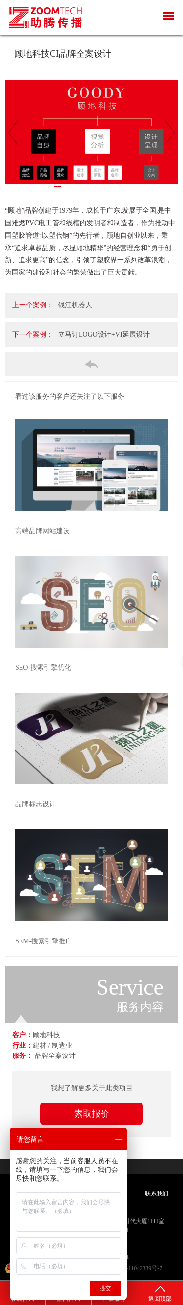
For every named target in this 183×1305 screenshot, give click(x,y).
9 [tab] (126, 186)
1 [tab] (48, 186)
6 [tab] (97, 186)
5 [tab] (87, 186)
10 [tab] (136, 186)
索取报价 (91, 1114)
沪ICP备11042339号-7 (134, 1268)
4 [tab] (77, 186)
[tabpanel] (91, 132)
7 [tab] (106, 186)
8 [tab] (116, 186)
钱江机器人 (75, 305)
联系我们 (156, 1193)
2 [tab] (57, 186)
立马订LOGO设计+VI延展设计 (104, 334)
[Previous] (13, 132)
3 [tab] (67, 186)
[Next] (170, 132)
